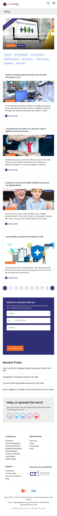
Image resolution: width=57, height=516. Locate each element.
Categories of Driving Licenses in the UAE (20, 377)
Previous (4, 33)
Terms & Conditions (13, 476)
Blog (7, 478)
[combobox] (10, 320)
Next (52, 33)
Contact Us (9, 471)
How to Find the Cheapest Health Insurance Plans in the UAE (26, 37)
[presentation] (28, 337)
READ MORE (11, 116)
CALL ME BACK (15, 348)
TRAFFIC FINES (21, 63)
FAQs (32, 448)
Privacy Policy (10, 473)
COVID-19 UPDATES (42, 59)
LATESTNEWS (8, 63)
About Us (33, 441)
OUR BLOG (7, 55)
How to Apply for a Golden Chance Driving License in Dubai (28, 389)
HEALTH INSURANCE (37, 55)
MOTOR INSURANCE (21, 55)
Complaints (34, 446)
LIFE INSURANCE (27, 59)
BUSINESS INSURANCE (11, 59)
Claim (32, 443)
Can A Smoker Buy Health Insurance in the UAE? (23, 383)
